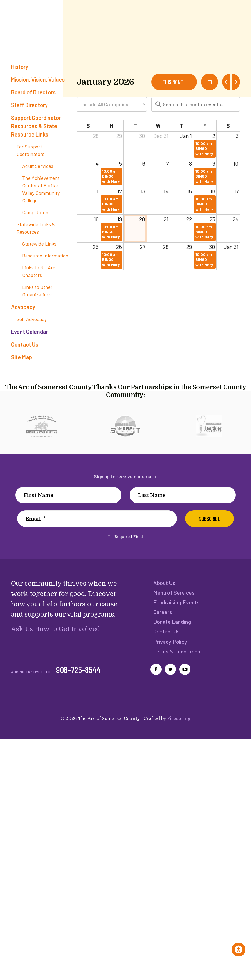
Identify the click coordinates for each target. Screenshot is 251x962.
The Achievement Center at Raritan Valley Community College (41, 189)
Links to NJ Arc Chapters (38, 271)
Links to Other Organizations (37, 290)
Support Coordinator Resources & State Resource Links (36, 126)
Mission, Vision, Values (38, 79)
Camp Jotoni (35, 212)
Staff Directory (29, 105)
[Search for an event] (195, 104)
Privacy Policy (170, 643)
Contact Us (24, 344)
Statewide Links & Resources (36, 228)
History (19, 66)
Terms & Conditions (176, 653)
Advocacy (23, 307)
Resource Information (45, 256)
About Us (164, 582)
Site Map (21, 357)
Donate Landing (172, 622)
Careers (162, 612)
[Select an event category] (112, 104)
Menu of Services (173, 592)
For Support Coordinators (30, 150)
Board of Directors (33, 92)
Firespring (178, 720)
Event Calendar (29, 331)
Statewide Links (39, 244)
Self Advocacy (32, 319)
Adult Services (37, 166)
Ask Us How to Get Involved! (56, 629)
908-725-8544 (78, 671)
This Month (174, 82)
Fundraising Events (176, 602)
